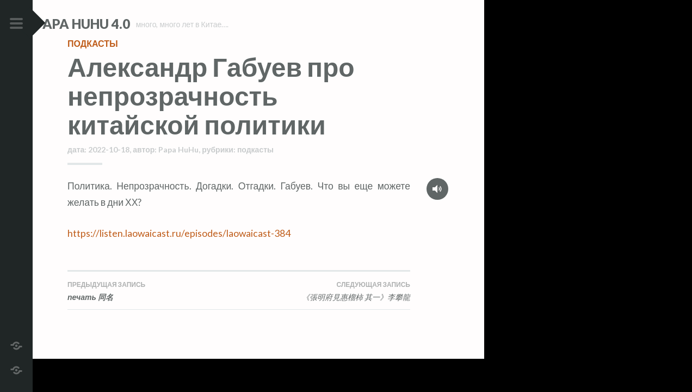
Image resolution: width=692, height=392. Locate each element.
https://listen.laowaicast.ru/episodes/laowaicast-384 (179, 252)
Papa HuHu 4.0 (114, 24)
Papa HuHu (178, 168)
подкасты (92, 62)
